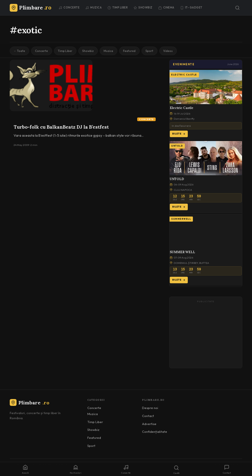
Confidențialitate (154, 432)
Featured (131, 51)
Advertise (149, 424)
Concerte (69, 7)
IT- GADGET (191, 7)
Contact (148, 416)
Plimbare (29, 403)
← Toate (19, 51)
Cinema (166, 7)
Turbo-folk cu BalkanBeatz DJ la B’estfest (61, 127)
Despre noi (150, 408)
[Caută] (237, 8)
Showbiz (143, 7)
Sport (152, 51)
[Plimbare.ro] (30, 7)
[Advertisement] (205, 334)
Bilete (178, 133)
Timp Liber (118, 7)
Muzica (93, 7)
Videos (171, 51)
